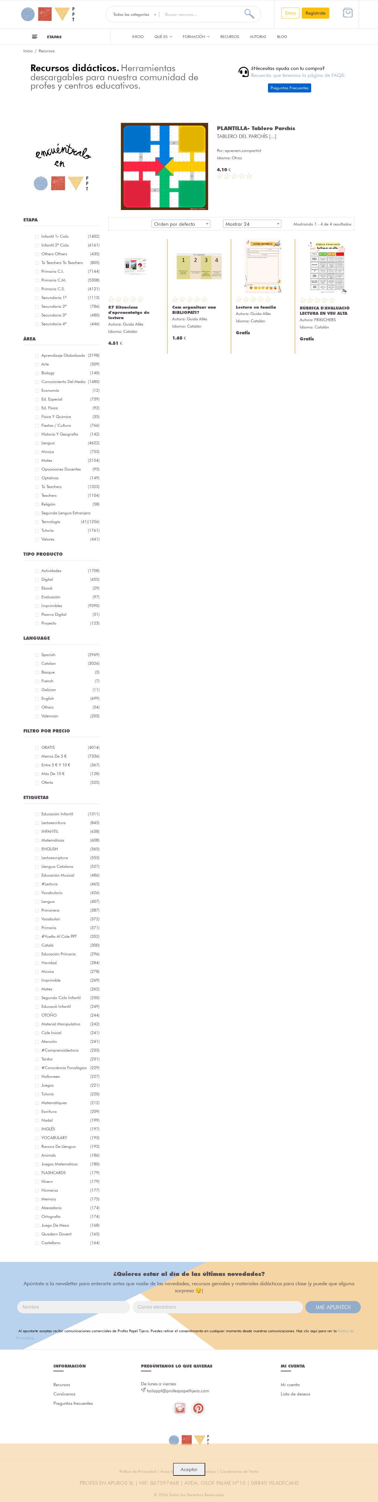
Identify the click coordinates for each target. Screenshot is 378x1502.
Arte (70, 364)
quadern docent (70, 1234)
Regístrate (315, 13)
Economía (70, 390)
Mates (70, 460)
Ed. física (70, 407)
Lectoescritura (70, 822)
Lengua (70, 442)
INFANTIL (70, 831)
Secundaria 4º (70, 323)
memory (70, 1199)
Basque (70, 672)
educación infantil (70, 813)
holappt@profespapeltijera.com (178, 1390)
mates (70, 989)
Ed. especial (70, 399)
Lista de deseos (295, 1394)
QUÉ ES (163, 36)
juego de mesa (70, 1225)
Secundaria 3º (70, 315)
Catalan (70, 663)
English (70, 698)
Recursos (229, 36)
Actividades (70, 570)
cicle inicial (70, 1032)
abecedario (70, 1207)
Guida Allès (133, 324)
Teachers (70, 495)
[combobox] (180, 224)
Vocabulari (70, 919)
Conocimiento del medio (70, 381)
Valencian (70, 715)
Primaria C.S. (70, 288)
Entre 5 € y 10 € (70, 764)
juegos (70, 1085)
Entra (290, 13)
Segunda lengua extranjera (70, 513)
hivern (70, 1181)
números (70, 1190)
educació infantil (70, 1006)
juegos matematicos (70, 1164)
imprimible (70, 980)
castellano (70, 1242)
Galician (70, 689)
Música (70, 451)
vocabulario (70, 892)
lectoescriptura (70, 857)
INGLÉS (70, 1129)
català (70, 945)
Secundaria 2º (70, 306)
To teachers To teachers (70, 262)
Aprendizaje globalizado (70, 355)
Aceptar (189, 1469)
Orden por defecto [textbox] (174, 224)
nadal (70, 1120)
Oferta (70, 782)
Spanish (70, 654)
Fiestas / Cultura (70, 425)
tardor (70, 1059)
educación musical (70, 875)
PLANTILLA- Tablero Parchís (256, 128)
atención (70, 1041)
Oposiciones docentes (70, 469)
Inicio (138, 36)
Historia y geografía (70, 434)
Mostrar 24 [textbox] (238, 224)
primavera (70, 910)
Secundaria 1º (70, 297)
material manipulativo (70, 1024)
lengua (70, 901)
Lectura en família (256, 307)
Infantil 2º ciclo (70, 245)
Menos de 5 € (70, 756)
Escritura (70, 1111)
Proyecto (70, 623)
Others (70, 707)
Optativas (70, 477)
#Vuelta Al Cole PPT (70, 936)
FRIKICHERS (325, 319)
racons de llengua (70, 1146)
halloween (70, 1076)
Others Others (70, 253)
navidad (70, 962)
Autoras (258, 36)
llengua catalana (70, 866)
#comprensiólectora (70, 1050)
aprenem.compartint (243, 150)
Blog (282, 36)
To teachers (70, 486)
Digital (70, 579)
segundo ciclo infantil (70, 997)
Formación (196, 36)
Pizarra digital (70, 614)
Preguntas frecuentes (73, 1403)
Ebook (70, 588)
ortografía (70, 1216)
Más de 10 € (70, 773)
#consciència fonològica (70, 1067)
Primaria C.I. (70, 271)
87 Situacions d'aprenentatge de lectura (128, 312)
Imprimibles (70, 605)
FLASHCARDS (70, 1172)
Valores (70, 539)
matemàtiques (70, 1102)
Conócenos (64, 1394)
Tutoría (70, 530)
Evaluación (70, 596)
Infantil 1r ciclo (70, 236)
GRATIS (70, 747)
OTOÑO (70, 1015)
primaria (70, 927)
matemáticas (70, 840)
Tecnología (64, 521)
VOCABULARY (70, 1137)
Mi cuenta (290, 1384)
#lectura (70, 883)
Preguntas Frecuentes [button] (290, 87)
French (70, 680)
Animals (70, 1155)
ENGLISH (70, 848)
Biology (70, 372)
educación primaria (70, 954)
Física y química (70, 416)
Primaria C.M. (70, 280)
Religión (70, 504)
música (70, 971)
